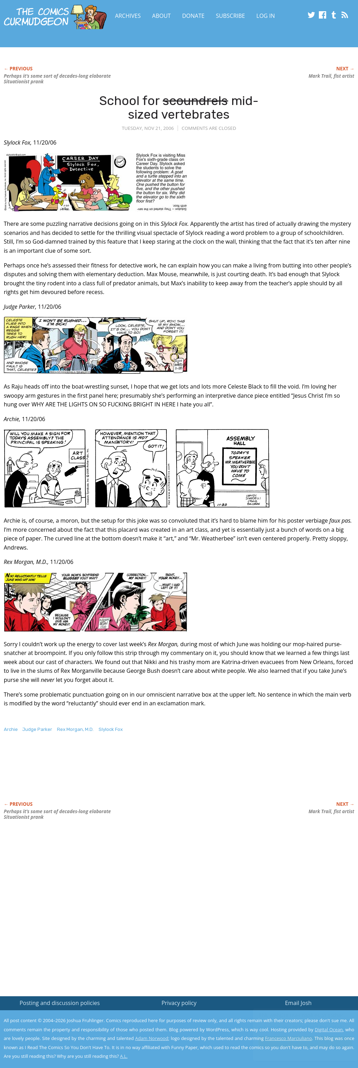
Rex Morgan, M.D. (75, 729)
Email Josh (298, 1003)
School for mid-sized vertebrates (178, 107)
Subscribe (230, 16)
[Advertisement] (131, 774)
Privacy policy (179, 1003)
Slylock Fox (111, 729)
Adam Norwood (152, 1038)
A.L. (124, 1056)
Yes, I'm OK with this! (298, 1042)
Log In (265, 16)
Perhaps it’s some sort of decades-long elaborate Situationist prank (57, 79)
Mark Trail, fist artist (331, 76)
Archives (128, 16)
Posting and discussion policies (60, 1003)
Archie (11, 729)
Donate (193, 16)
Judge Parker (37, 729)
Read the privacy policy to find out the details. (295, 1024)
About (161, 16)
